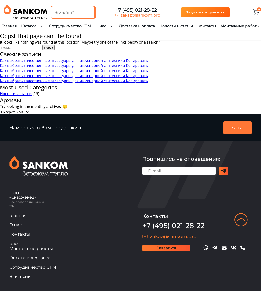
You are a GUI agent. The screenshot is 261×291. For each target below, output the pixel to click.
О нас (15, 224)
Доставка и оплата (137, 26)
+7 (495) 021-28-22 (136, 10)
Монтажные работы (240, 26)
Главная (9, 26)
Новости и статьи (176, 26)
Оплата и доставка (29, 257)
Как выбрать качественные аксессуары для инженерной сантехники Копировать (74, 60)
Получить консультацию (205, 12)
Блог (14, 243)
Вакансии (20, 276)
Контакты (206, 26)
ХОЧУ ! (237, 128)
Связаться (166, 248)
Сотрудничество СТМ (70, 26)
